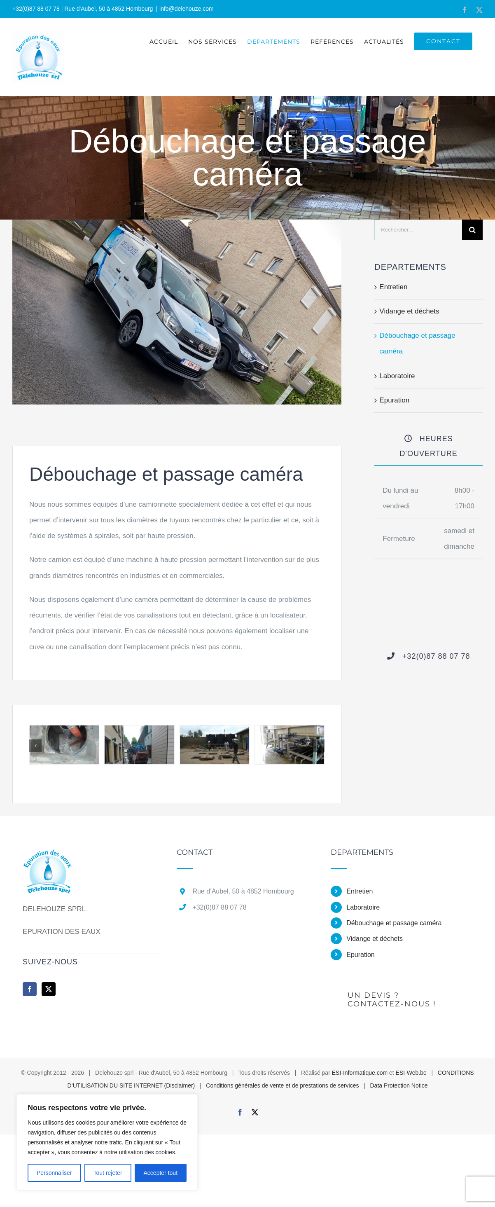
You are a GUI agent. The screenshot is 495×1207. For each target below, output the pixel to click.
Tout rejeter (107, 1173)
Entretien (393, 287)
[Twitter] (49, 989)
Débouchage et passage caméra (393, 922)
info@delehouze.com (186, 8)
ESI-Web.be (411, 1072)
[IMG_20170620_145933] (64, 729)
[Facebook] (30, 989)
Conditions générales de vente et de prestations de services (282, 1085)
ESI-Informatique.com (360, 1072)
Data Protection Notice (398, 1085)
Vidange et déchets (409, 311)
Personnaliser (54, 1173)
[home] (48, 856)
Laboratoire (397, 376)
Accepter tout (161, 1173)
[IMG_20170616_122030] (139, 729)
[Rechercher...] (418, 230)
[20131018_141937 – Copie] (289, 729)
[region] (107, 1142)
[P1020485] (214, 729)
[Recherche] (472, 230)
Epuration (394, 400)
